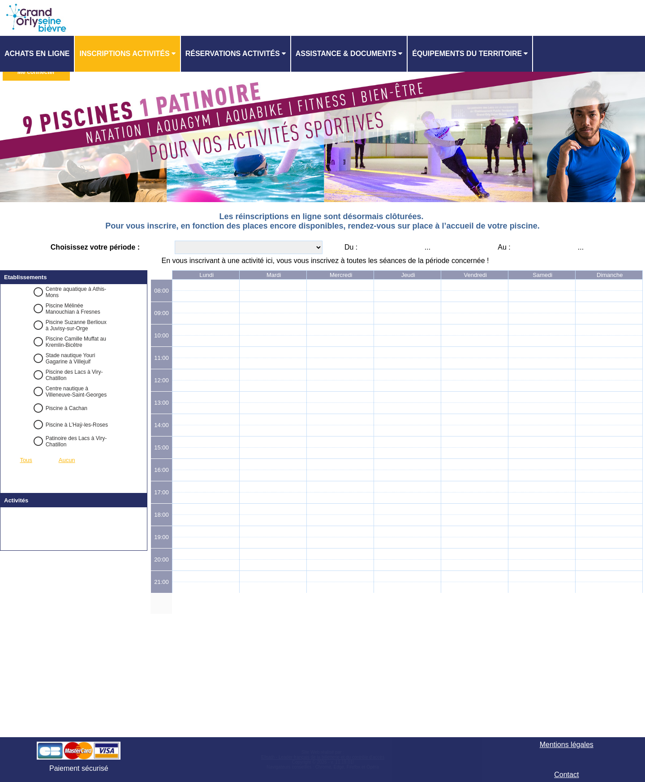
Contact (566, 774)
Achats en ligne (36, 53)
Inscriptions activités (124, 53)
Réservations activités (232, 53)
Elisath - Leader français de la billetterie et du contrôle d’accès (322, 757)
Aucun (67, 460)
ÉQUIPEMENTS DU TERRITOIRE (467, 53)
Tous (26, 460)
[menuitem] (37, 54)
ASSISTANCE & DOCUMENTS (346, 53)
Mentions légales (566, 744)
